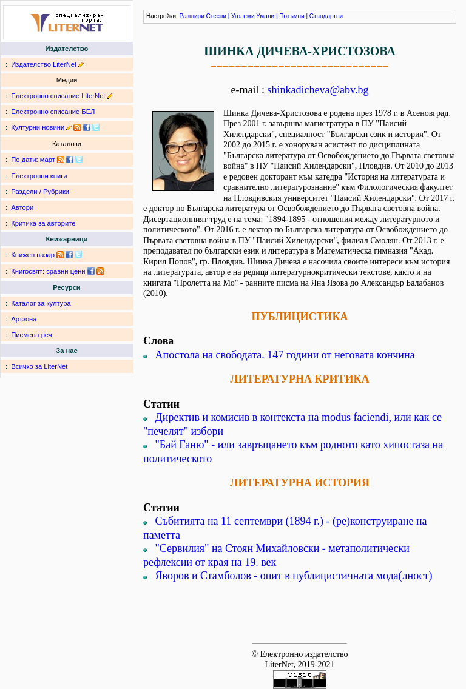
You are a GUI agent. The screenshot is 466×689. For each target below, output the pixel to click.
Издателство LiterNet (43, 64)
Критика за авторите (43, 223)
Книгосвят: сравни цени (48, 271)
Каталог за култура (40, 303)
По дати (23, 159)
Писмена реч (31, 334)
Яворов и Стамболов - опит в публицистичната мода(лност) (294, 576)
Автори (22, 207)
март (47, 159)
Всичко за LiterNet (39, 366)
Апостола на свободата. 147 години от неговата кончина (285, 355)
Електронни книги (39, 176)
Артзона (23, 319)
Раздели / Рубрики (40, 191)
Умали (265, 16)
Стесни (216, 16)
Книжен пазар (33, 254)
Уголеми (243, 16)
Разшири (192, 16)
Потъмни (291, 16)
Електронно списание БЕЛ (53, 111)
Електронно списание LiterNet (58, 95)
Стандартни (326, 16)
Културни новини (37, 127)
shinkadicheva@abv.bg (318, 90)
